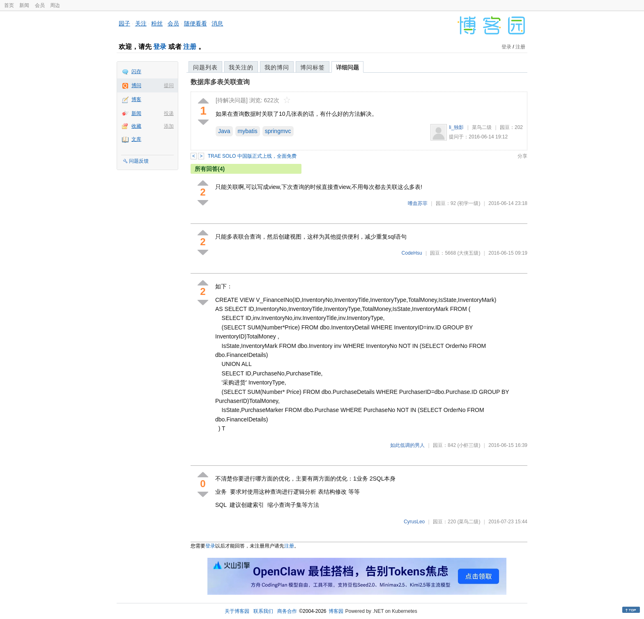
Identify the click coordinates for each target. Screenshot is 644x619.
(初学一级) (468, 203)
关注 (141, 23)
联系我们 (263, 611)
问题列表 (205, 67)
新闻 (24, 5)
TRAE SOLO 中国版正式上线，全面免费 (252, 156)
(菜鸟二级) (468, 522)
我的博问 (276, 67)
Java (224, 131)
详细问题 (347, 67)
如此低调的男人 (407, 445)
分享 (522, 156)
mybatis (248, 131)
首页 (9, 5)
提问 (169, 85)
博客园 (336, 611)
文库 (136, 139)
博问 (136, 85)
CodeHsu (412, 253)
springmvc (278, 131)
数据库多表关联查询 (220, 81)
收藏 (136, 126)
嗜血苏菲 (418, 203)
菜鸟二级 (482, 127)
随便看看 (195, 23)
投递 (169, 113)
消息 (217, 23)
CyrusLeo (414, 522)
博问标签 (312, 67)
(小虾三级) (468, 445)
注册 (189, 46)
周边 (55, 5)
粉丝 (157, 23)
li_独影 (456, 127)
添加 (169, 126)
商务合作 (287, 611)
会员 (40, 5)
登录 (159, 46)
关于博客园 (237, 611)
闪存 (136, 71)
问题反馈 (139, 161)
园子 (124, 23)
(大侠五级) (468, 253)
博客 (136, 99)
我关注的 (241, 67)
